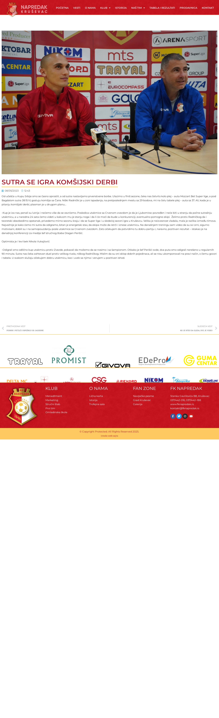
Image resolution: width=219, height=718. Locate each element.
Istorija (121, 7)
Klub (105, 8)
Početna (62, 7)
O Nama (90, 7)
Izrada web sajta (109, 435)
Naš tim (138, 8)
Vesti (76, 7)
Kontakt (208, 7)
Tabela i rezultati (162, 7)
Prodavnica (188, 7)
